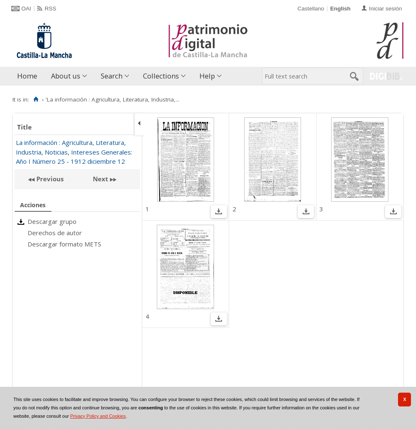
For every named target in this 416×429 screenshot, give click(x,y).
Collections (161, 76)
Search (112, 76)
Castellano (310, 8)
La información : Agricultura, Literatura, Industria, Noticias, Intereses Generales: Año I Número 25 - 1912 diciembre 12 (74, 151)
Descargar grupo (52, 221)
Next (100, 179)
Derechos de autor (55, 232)
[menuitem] (29, 76)
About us (65, 76)
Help (207, 76)
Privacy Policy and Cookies (98, 416)
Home (27, 76)
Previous (49, 179)
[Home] (35, 99)
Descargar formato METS (64, 244)
